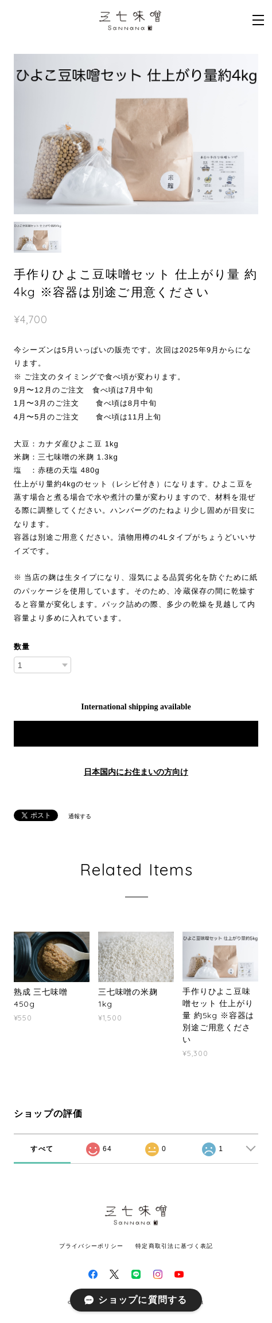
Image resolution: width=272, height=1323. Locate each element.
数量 (22, 646)
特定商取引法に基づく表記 (174, 1246)
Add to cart (136, 733)
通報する (79, 816)
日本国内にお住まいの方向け (136, 772)
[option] (136, 134)
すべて (41, 1149)
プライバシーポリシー (91, 1246)
